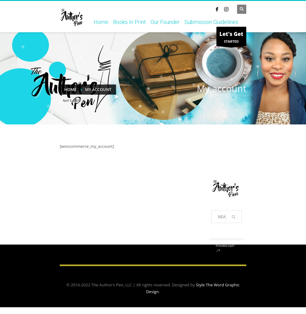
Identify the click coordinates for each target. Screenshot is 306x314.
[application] (226, 157)
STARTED (231, 38)
